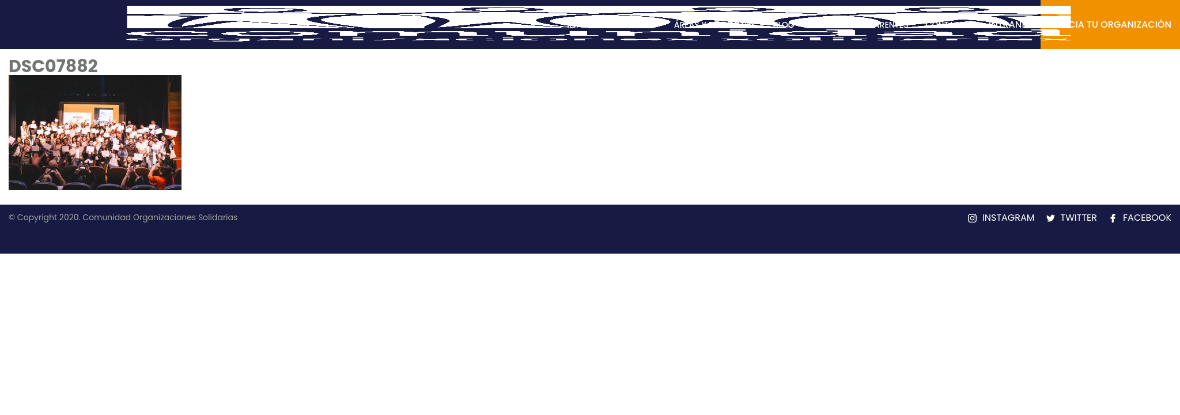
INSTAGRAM (1008, 217)
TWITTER (1079, 217)
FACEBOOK (1147, 217)
